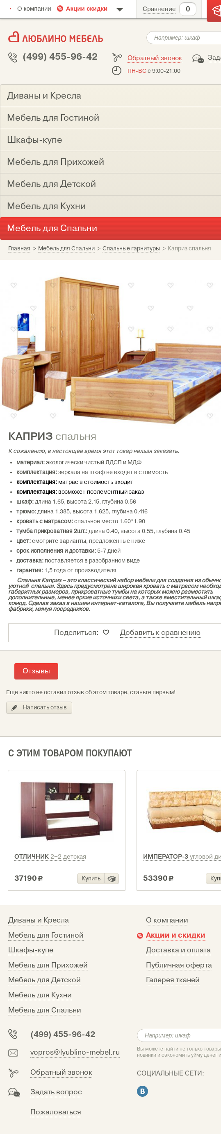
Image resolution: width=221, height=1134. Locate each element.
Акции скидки (87, 8)
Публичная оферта (179, 965)
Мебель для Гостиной (46, 935)
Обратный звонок (155, 58)
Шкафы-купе (30, 950)
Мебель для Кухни (40, 995)
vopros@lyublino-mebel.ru (75, 1052)
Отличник (50, 857)
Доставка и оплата (178, 950)
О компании (34, 8)
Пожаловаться (55, 1112)
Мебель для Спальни (44, 1010)
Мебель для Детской (44, 980)
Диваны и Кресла (38, 920)
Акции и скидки (175, 935)
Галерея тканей (173, 980)
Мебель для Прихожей (48, 965)
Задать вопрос (56, 1092)
